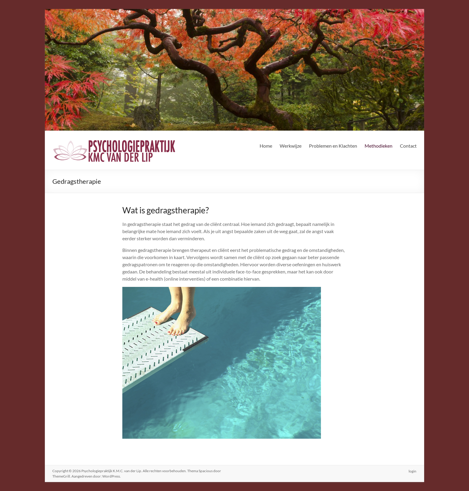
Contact (408, 146)
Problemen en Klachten (333, 146)
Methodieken (378, 146)
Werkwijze (291, 146)
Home (266, 146)
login (413, 471)
